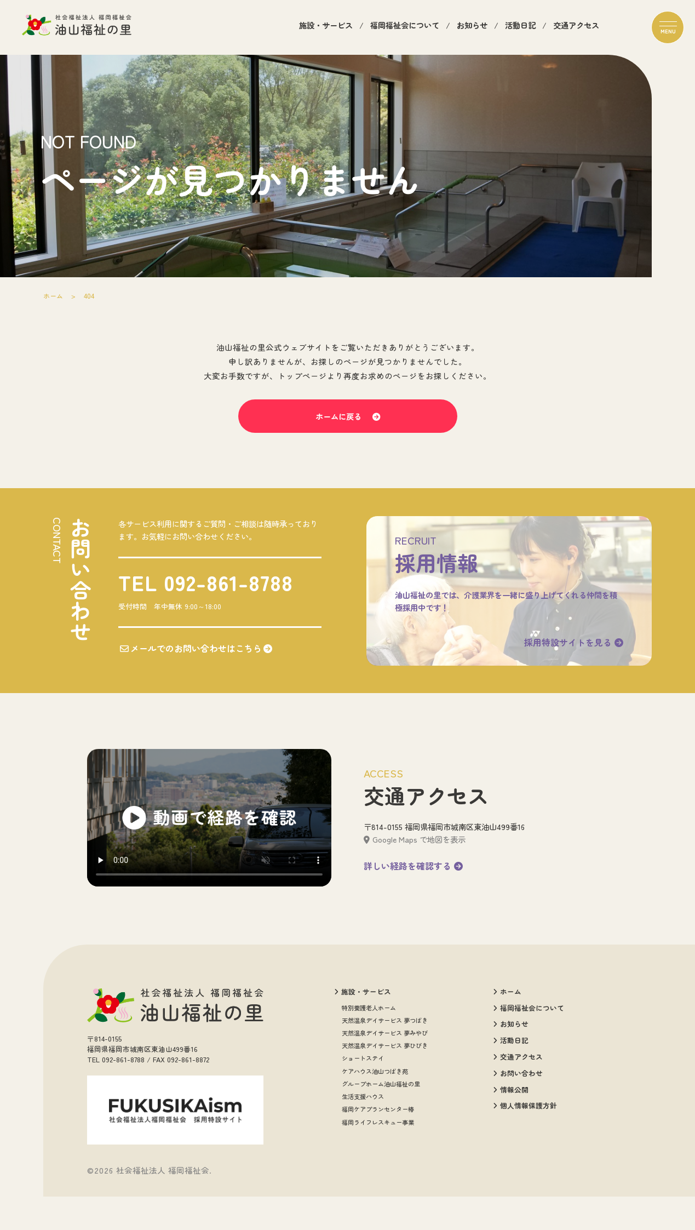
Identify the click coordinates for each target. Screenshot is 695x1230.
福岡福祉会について (404, 27)
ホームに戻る (347, 432)
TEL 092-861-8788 (201, 610)
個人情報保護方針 (525, 1145)
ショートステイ (363, 1098)
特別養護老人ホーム (369, 1047)
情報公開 (511, 1130)
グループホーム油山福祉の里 (381, 1123)
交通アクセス (576, 27)
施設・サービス (326, 27)
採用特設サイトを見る (566, 670)
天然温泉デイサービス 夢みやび (385, 1072)
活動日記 (520, 27)
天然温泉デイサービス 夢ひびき (385, 1085)
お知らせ (472, 27)
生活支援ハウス (363, 1136)
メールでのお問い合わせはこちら (192, 676)
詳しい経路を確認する (413, 905)
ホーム (54, 295)
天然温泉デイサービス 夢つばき (385, 1060)
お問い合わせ (518, 1113)
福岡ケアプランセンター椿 (378, 1149)
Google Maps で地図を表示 (415, 878)
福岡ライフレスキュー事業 (378, 1161)
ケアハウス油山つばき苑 (375, 1111)
